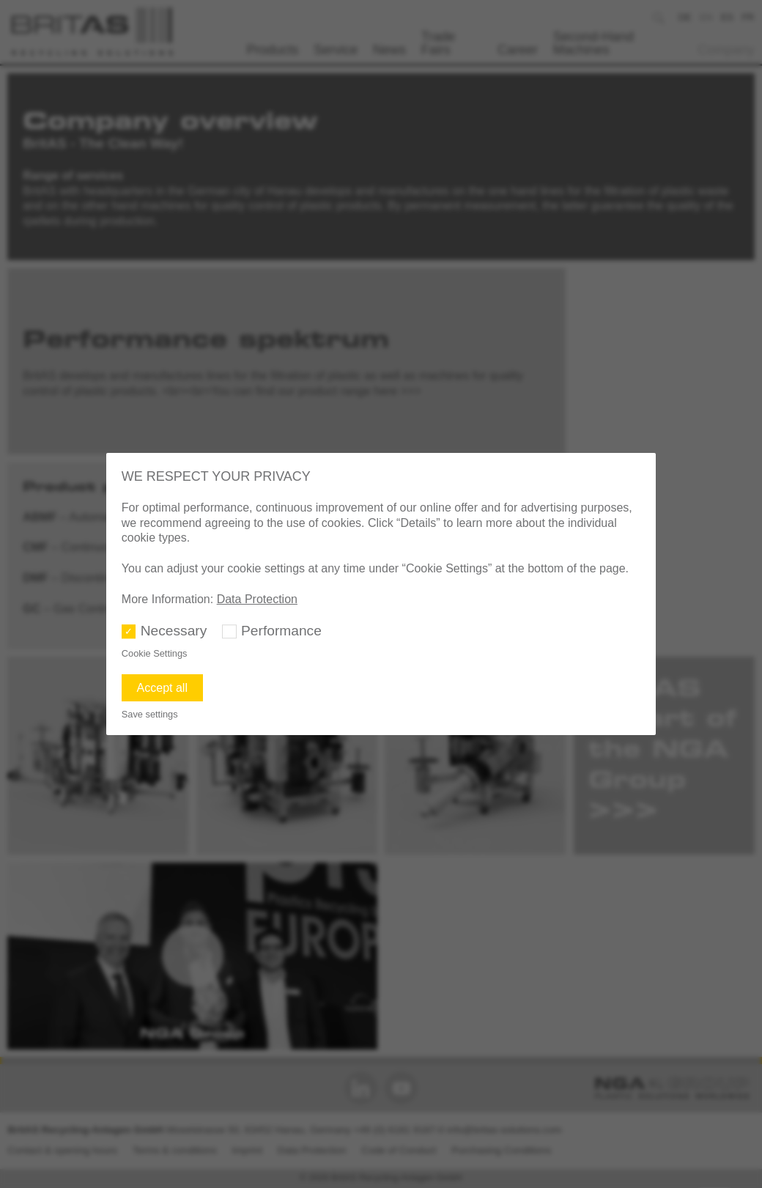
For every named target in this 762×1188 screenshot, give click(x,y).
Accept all (162, 688)
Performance (281, 630)
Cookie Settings (155, 653)
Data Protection (257, 599)
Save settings (150, 714)
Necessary (174, 630)
